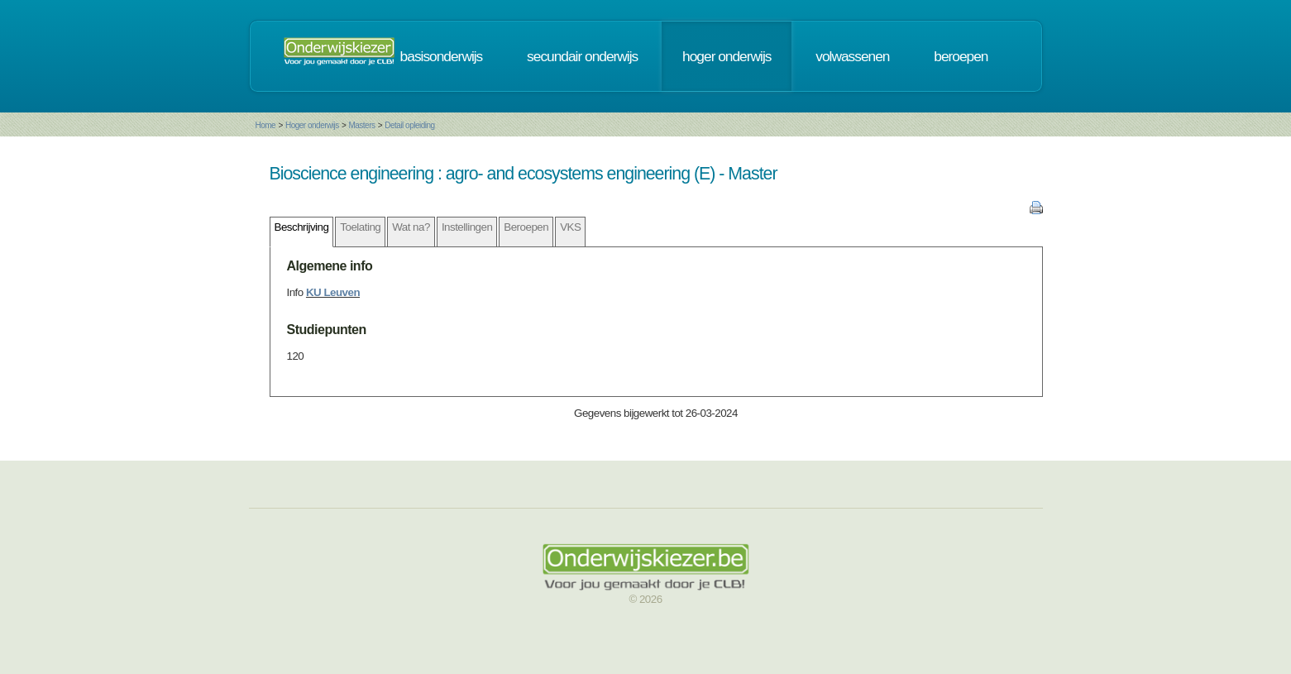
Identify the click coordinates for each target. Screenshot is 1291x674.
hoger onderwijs (726, 56)
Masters (361, 125)
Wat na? (411, 227)
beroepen (960, 56)
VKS (570, 227)
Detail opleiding (409, 125)
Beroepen (526, 227)
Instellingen (467, 227)
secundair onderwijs (582, 56)
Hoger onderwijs (312, 125)
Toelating (360, 227)
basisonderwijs (441, 56)
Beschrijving (302, 227)
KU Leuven (333, 292)
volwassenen (852, 56)
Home (266, 125)
